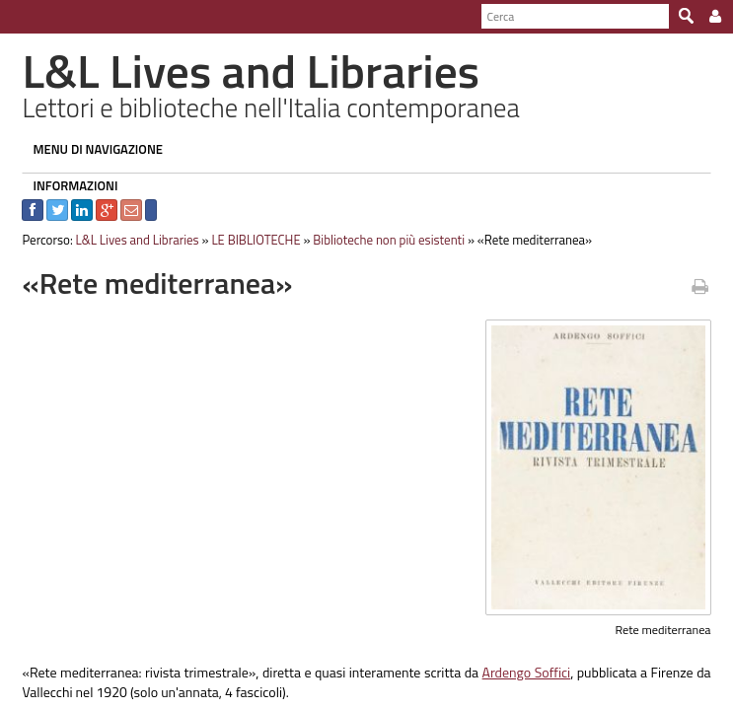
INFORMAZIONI (68, 185)
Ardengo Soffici (529, 672)
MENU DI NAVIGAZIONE (91, 149)
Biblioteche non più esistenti (382, 239)
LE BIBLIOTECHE (248, 239)
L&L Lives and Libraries (129, 239)
